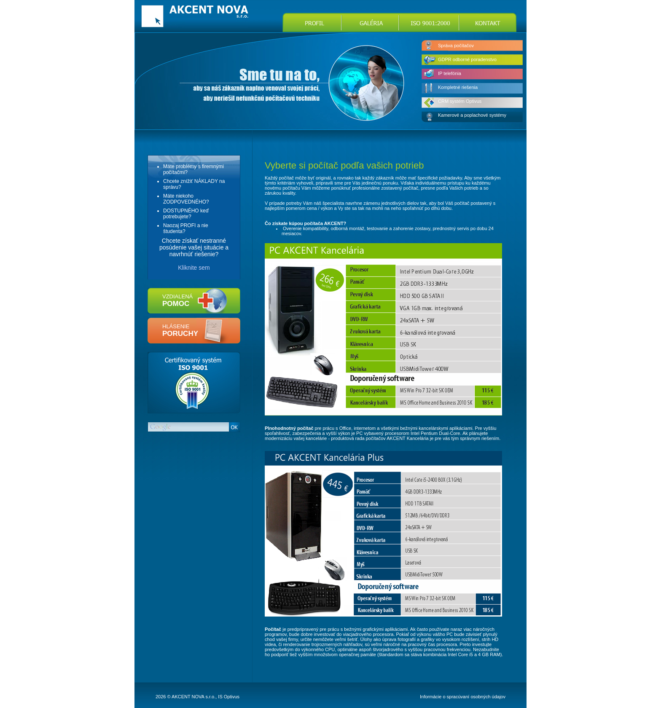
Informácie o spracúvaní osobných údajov (462, 696)
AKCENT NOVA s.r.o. (193, 696)
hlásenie (180, 330)
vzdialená (177, 300)
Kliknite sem (194, 267)
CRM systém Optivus (459, 101)
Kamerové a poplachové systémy (472, 115)
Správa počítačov (456, 45)
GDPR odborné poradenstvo (467, 59)
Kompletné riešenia (458, 87)
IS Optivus (228, 696)
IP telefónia (449, 73)
